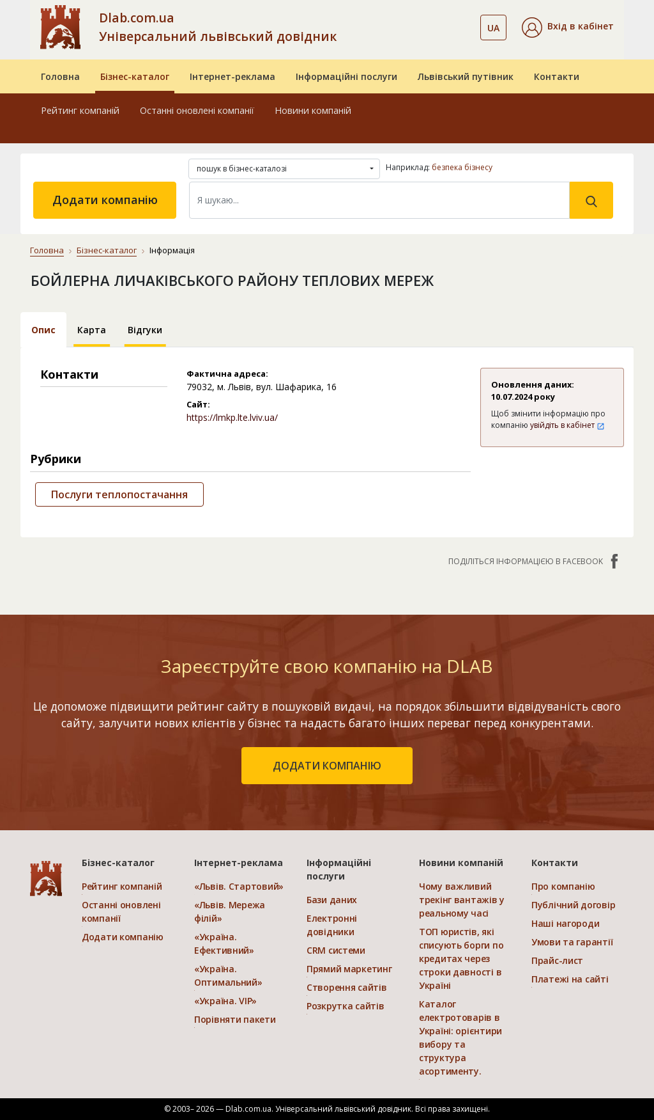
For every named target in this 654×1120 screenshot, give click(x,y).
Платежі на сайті (570, 979)
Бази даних (332, 900)
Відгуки (145, 330)
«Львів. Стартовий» (239, 886)
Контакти (556, 76)
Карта (91, 330)
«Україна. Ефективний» (224, 943)
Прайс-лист (557, 960)
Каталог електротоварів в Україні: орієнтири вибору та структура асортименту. (460, 1037)
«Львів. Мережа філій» (229, 911)
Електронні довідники (332, 925)
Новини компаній (313, 110)
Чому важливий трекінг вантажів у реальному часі (462, 899)
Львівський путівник (465, 76)
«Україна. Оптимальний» (228, 975)
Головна (60, 76)
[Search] (379, 200)
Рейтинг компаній (80, 110)
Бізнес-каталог (134, 76)
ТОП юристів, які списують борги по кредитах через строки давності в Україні (461, 958)
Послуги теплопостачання (119, 494)
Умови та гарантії (571, 942)
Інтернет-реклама (232, 76)
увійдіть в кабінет (567, 425)
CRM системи (336, 950)
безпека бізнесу (462, 167)
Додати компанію (105, 199)
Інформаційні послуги (346, 76)
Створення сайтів (347, 987)
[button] (568, 27)
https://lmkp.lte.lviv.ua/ (232, 417)
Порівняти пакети (235, 1019)
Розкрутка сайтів (345, 1006)
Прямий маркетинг (349, 969)
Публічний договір (573, 905)
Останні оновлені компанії (197, 110)
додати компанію (327, 766)
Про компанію (563, 886)
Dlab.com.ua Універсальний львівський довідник (218, 27)
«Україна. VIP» (225, 1001)
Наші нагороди (565, 923)
